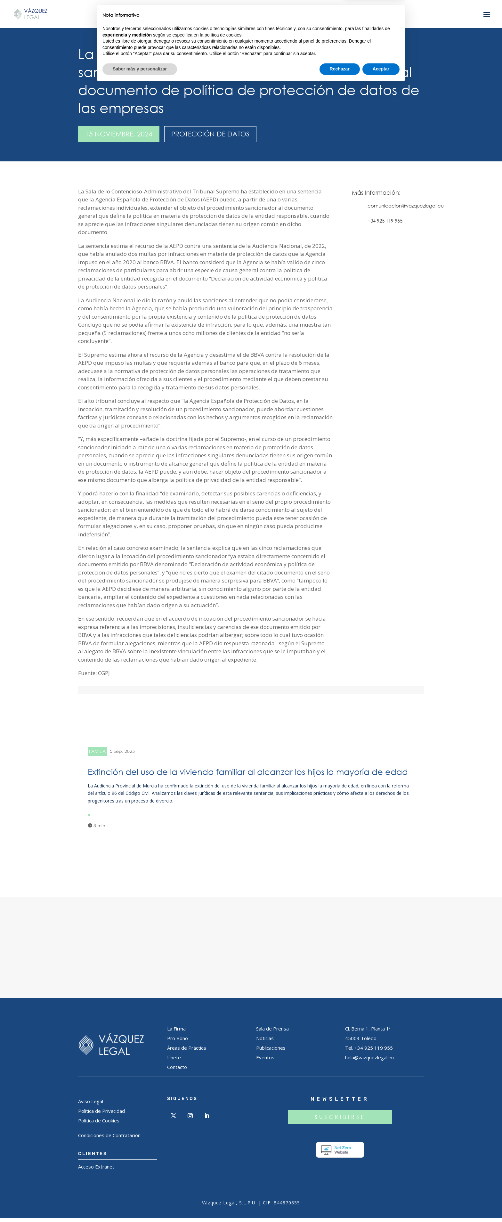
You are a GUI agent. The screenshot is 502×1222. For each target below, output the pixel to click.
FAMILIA (97, 751)
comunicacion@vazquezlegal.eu (406, 205)
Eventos (265, 1061)
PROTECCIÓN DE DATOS (210, 134)
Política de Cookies (98, 1124)
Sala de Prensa (272, 1032)
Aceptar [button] (381, 1204)
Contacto (177, 1071)
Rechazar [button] (340, 1204)
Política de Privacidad (101, 1115)
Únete (174, 1061)
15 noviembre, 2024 (118, 134)
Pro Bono (177, 1042)
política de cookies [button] (223, 1170)
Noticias (265, 1042)
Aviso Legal (90, 1105)
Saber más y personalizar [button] (140, 1204)
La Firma (176, 1032)
